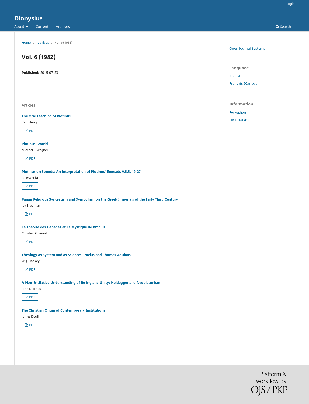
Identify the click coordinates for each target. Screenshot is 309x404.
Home (26, 42)
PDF (31, 130)
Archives (63, 26)
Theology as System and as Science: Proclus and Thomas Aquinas (76, 254)
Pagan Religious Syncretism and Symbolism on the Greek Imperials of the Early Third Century (100, 199)
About (19, 26)
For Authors (237, 112)
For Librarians (239, 120)
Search (283, 26)
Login (290, 3)
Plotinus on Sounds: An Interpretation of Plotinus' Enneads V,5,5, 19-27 (81, 171)
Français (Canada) (244, 83)
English (235, 76)
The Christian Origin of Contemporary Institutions (63, 310)
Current (42, 26)
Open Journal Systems (247, 48)
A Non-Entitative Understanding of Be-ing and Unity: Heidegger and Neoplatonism (91, 282)
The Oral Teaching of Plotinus (46, 116)
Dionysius (28, 18)
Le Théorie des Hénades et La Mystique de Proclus (63, 227)
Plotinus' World (35, 143)
